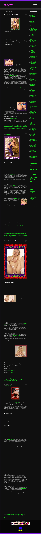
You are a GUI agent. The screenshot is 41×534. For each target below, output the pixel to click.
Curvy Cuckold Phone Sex (33, 16)
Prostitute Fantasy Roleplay (33, 127)
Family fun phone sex (32, 83)
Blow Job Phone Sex (32, 50)
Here (12, 372)
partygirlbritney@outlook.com (11, 370)
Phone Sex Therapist (18, 128)
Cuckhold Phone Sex (32, 64)
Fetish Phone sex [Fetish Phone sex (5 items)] (32, 190)
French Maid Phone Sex (33, 94)
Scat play (6, 129)
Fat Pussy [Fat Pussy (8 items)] (31, 189)
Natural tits (18, 516)
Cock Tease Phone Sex (33, 62)
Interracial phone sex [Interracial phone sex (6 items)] (33, 204)
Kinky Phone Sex (32, 108)
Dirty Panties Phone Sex (33, 75)
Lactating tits (18, 514)
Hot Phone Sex (32, 100)
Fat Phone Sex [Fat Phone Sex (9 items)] (33, 188)
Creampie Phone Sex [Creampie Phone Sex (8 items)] (33, 177)
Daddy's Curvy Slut (32, 74)
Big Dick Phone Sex (20, 515)
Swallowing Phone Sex (9, 129)
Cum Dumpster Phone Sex (33, 69)
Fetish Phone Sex (15, 514)
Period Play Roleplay (13, 235)
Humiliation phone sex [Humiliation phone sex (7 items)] (33, 199)
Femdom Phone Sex (32, 90)
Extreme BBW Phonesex (33, 80)
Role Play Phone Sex (7, 380)
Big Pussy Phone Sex (22, 125)
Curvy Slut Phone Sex (32, 72)
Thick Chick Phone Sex (33, 146)
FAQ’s (10, 8)
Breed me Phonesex (32, 51)
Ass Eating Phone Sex (13, 233)
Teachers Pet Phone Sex (33, 145)
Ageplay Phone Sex (32, 25)
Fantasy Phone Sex (32, 84)
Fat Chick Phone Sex (32, 85)
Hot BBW (11, 379)
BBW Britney (7, 378)
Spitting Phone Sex (32, 139)
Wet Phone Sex (12, 380)
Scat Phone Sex (22, 235)
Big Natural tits (24, 515)
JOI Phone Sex (32, 105)
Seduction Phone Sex (32, 133)
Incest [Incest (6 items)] (31, 200)
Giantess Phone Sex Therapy (11, 14)
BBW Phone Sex (21, 233)
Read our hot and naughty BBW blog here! (17, 8)
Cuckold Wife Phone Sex (33, 17)
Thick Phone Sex (32, 147)
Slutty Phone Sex (32, 135)
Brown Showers (8, 126)
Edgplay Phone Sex (32, 79)
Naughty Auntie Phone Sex (33, 119)
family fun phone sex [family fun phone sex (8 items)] (33, 184)
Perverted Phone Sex (32, 124)
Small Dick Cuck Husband (33, 138)
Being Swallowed (18, 125)
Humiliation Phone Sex (33, 101)
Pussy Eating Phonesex (33, 129)
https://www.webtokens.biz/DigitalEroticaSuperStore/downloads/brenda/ (13, 225)
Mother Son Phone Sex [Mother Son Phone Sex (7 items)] (33, 206)
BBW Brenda (17, 233)
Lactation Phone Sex (23, 514)
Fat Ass (25, 126)
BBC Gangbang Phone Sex (33, 33)
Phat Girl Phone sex (22, 516)
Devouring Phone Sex (18, 126)
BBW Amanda (7, 514)
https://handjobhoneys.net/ (13, 118)
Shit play (7, 236)
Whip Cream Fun (32, 155)
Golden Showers (8, 379)
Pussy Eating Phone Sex (33, 128)
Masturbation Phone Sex (33, 112)
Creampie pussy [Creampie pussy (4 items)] (31, 178)
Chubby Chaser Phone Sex (10, 240)
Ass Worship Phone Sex (33, 28)
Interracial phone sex (10, 128)
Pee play (19, 379)
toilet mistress (16, 236)
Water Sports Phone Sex (18, 129)
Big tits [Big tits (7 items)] (31, 167)
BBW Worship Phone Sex (33, 45)
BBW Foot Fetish (32, 41)
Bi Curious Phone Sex (32, 46)
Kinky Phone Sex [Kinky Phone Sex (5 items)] (32, 205)
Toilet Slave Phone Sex (23, 236)
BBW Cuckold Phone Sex (33, 40)
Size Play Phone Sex (32, 134)
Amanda (10, 385)
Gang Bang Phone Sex (33, 95)
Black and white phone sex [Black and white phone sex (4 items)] (32, 172)
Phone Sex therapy (23, 128)
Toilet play (20, 236)
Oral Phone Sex (32, 15)
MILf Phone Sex (32, 113)
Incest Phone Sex (5, 128)
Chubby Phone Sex (17, 378)
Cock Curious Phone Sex (13, 126)
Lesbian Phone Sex (32, 110)
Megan (11, 134)
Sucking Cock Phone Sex (33, 144)
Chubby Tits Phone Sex (33, 58)
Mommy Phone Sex (6, 515)
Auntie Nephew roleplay (33, 30)
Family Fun (22, 126)
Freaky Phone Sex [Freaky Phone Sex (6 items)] (32, 191)
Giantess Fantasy (32, 97)
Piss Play (17, 235)
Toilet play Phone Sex (9, 133)
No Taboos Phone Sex (15, 379)
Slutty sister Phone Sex (33, 136)
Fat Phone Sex (32, 20)
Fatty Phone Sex (32, 89)
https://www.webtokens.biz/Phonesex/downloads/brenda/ (11, 219)
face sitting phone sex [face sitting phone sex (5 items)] (33, 183)
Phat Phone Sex (22, 379)
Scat (19, 235)
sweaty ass (14, 129)
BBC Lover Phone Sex (32, 34)
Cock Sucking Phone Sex (33, 61)
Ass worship (10, 125)
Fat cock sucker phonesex (33, 86)
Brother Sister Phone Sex (33, 53)
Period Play (14, 128)
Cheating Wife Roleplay (33, 55)
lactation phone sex (10, 516)
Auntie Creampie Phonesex (33, 14)
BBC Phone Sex (32, 35)
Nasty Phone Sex (32, 118)
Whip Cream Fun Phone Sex (33, 156)
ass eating (7, 125)
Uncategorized (32, 150)
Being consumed (14, 125)
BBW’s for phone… (6, 8)
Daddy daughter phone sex (33, 73)
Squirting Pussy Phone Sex (12, 236)
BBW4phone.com (8, 4)
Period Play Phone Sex (8, 235)
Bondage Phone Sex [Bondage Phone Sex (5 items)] (32, 173)
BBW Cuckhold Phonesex (33, 39)
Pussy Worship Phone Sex (33, 130)
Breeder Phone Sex (32, 52)
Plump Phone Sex (22, 378)
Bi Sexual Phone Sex (32, 47)
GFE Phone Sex (32, 96)
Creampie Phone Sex (32, 63)
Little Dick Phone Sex (32, 111)
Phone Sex (20, 529)
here (21, 120)
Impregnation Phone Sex (33, 22)
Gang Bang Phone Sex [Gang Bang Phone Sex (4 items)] (32, 195)
